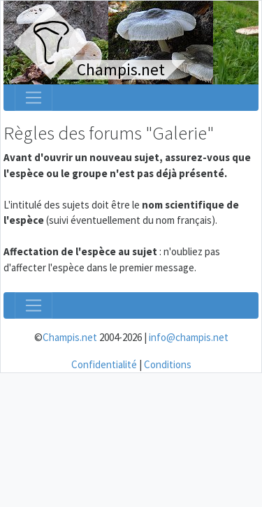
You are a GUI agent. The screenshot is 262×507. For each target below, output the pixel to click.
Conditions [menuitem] (167, 364)
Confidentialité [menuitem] (104, 364)
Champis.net (70, 337)
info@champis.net (188, 337)
